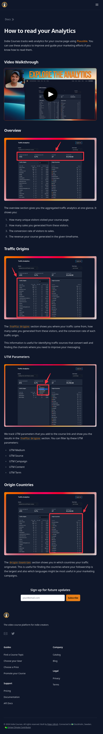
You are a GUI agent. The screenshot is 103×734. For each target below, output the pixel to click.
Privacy (56, 678)
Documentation (12, 697)
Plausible (82, 41)
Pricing (7, 690)
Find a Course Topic (13, 654)
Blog (55, 660)
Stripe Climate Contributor (18, 727)
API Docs (8, 703)
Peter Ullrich (52, 724)
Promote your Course (15, 673)
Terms (56, 684)
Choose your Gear (13, 660)
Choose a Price (11, 667)
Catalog (57, 654)
